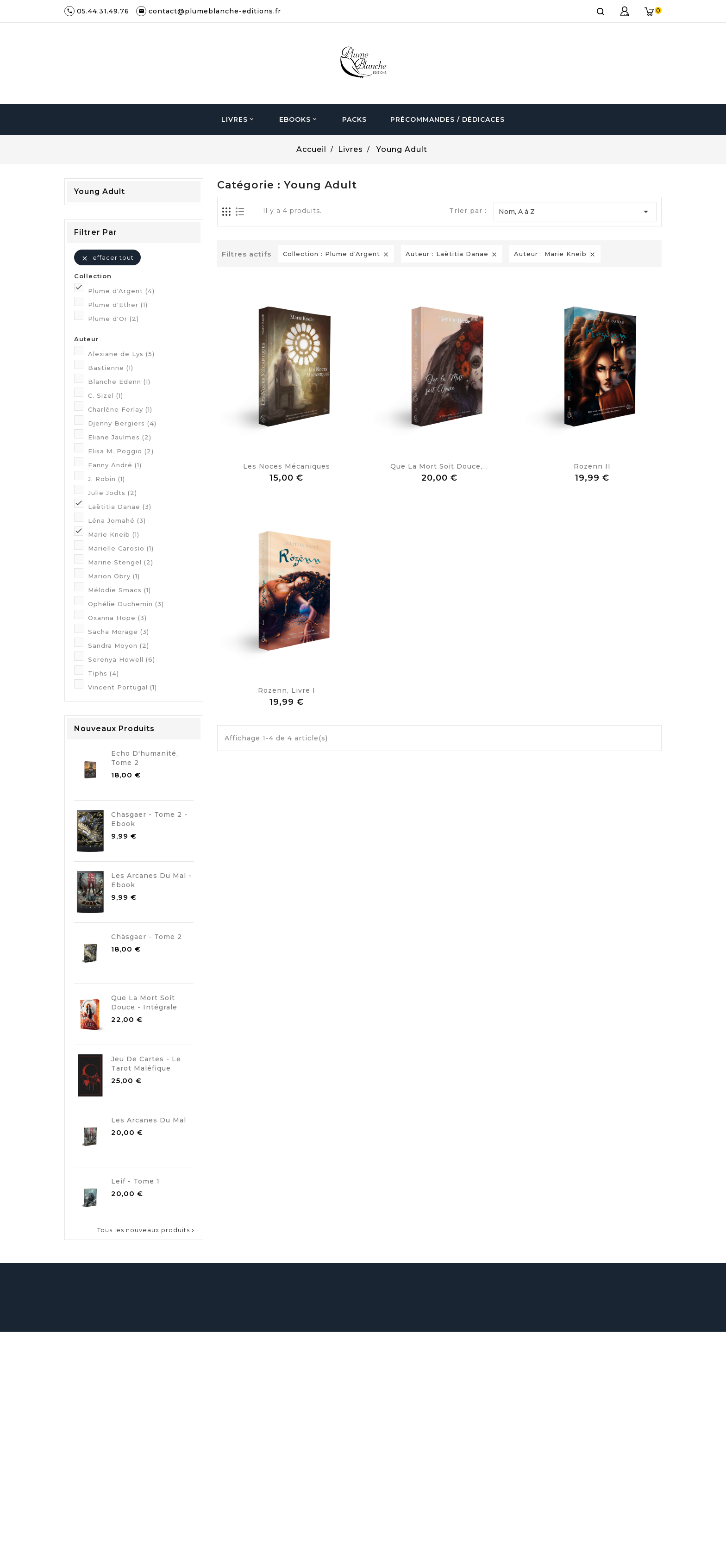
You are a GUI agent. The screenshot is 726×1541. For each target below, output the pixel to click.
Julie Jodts (112, 492)
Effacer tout (107, 258)
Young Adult (99, 191)
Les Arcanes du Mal (148, 1120)
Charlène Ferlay (120, 409)
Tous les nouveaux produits (146, 1230)
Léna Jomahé (117, 520)
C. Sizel (105, 395)
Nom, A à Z (575, 211)
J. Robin (106, 478)
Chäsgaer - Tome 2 (146, 937)
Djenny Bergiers (122, 423)
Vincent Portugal (122, 687)
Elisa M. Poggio (121, 451)
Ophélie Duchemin (126, 604)
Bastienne (110, 367)
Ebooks (299, 119)
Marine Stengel (120, 562)
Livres (238, 119)
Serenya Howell (121, 659)
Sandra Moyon (118, 645)
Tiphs (103, 673)
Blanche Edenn (119, 381)
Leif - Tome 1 (135, 1181)
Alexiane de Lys (121, 353)
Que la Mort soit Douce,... (439, 466)
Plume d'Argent (121, 290)
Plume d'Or (113, 318)
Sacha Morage (118, 631)
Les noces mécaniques (286, 466)
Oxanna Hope (117, 617)
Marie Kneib (113, 534)
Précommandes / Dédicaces (447, 119)
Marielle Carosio (121, 548)
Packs (354, 119)
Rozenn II (592, 466)
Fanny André (115, 465)
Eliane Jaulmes (119, 437)
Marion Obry (114, 576)
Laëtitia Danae (119, 506)
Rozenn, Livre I (286, 690)
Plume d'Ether (118, 304)
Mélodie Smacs (119, 590)
